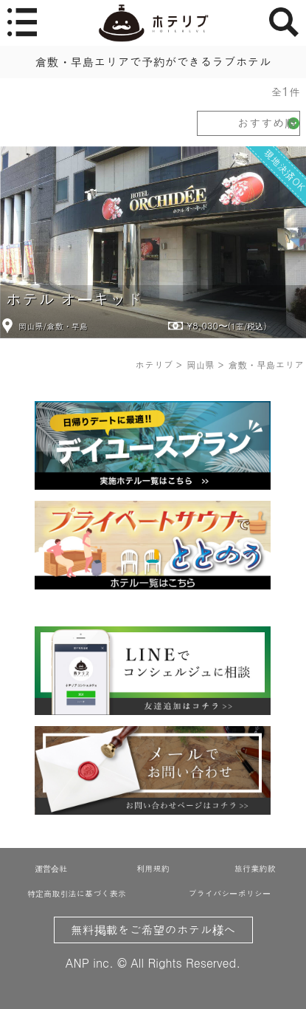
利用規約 (153, 868)
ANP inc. (90, 962)
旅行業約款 (255, 868)
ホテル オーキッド (73, 298)
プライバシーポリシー (230, 893)
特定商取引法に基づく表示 (76, 893)
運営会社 (51, 868)
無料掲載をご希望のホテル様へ (153, 929)
